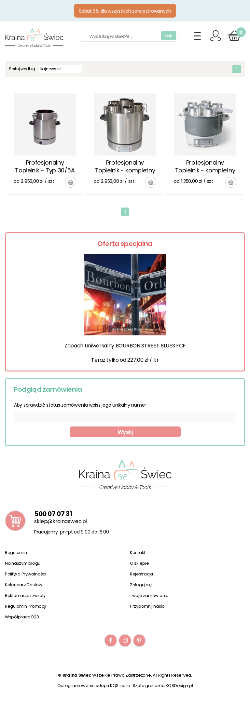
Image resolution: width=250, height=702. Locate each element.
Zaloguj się (141, 585)
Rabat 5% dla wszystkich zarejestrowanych (125, 11)
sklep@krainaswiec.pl (60, 521)
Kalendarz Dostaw (23, 585)
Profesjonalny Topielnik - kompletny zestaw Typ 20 (205, 166)
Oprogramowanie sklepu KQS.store (93, 685)
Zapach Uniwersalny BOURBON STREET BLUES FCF (125, 345)
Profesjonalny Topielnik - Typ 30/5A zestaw (45, 166)
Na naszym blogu (22, 563)
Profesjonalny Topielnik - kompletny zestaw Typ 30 (125, 166)
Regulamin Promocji (25, 606)
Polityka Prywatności (25, 574)
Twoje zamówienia (149, 595)
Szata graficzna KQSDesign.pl (163, 685)
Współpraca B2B (22, 617)
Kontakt (137, 552)
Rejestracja (141, 574)
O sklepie (139, 563)
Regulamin (16, 552)
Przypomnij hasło (147, 606)
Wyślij (125, 432)
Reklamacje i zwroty (25, 595)
